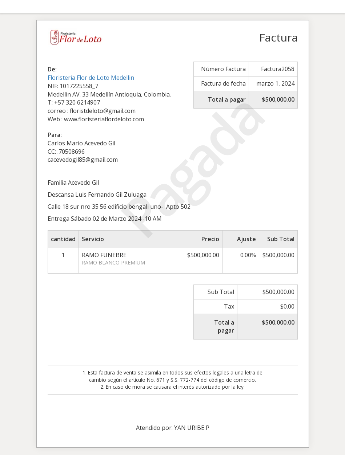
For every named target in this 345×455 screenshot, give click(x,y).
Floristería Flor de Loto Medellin (91, 78)
